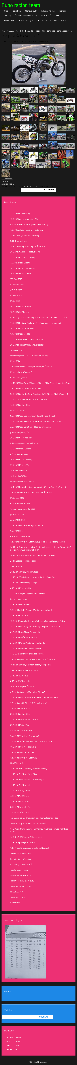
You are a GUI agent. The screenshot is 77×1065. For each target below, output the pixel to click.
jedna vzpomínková (18, 599)
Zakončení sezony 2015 (20, 875)
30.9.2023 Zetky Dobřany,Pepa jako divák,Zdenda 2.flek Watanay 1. (39, 394)
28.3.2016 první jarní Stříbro (22, 842)
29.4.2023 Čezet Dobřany (21, 459)
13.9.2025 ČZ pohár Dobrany (22, 257)
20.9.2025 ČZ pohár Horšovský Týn (25, 251)
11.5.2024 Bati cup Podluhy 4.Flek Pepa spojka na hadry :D (35, 323)
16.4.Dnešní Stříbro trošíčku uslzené (26, 837)
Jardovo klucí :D (17, 514)
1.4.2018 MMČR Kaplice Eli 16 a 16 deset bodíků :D (32, 741)
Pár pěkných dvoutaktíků (24, 31)
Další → (5, 181)
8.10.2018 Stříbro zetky (20, 681)
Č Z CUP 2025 (16, 290)
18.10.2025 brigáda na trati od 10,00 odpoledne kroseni (42, 20)
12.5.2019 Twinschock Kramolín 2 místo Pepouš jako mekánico (37, 621)
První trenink (15, 902)
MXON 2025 (8, 20)
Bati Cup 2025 (16, 295)
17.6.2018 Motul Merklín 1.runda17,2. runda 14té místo (34, 697)
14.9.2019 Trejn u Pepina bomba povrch (27, 593)
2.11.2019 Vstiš (16, 566)
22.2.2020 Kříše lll (18, 520)
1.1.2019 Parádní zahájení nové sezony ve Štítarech (32, 659)
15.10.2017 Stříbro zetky (20, 785)
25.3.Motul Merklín (18, 470)
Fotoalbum (16, 11)
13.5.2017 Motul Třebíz (20, 801)
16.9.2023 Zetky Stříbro (20, 405)
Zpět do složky (8, 184)
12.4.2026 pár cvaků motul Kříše (24, 219)
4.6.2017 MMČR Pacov (20, 796)
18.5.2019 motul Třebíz (20, 615)
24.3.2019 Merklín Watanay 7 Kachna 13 (27, 643)
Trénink (62, 11)
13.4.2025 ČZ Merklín (50, 15)
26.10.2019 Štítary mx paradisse (24, 572)
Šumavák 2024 (16, 350)
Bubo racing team (21, 5)
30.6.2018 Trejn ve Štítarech (22, 686)
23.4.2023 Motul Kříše (19, 465)
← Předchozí (7, 178)
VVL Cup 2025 (16, 279)
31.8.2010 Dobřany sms (20, 604)
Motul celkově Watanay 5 (21, 372)
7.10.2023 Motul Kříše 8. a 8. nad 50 (25, 388)
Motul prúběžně (17, 410)
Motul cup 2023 (17, 498)
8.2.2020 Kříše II (17, 531)
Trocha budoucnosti (19, 870)
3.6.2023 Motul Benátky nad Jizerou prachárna (30, 427)
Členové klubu (31, 11)
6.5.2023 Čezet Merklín (20, 454)
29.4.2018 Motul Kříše (19, 725)
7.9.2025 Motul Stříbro (20, 262)
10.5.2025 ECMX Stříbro (20, 273)
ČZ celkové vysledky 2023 (21, 377)
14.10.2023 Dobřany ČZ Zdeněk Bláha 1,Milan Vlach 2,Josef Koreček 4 (40, 383)
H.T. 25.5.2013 (16, 891)
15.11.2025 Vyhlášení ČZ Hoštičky (24, 235)
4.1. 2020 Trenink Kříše (20, 536)
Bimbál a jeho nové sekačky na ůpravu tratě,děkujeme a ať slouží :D (39, 317)
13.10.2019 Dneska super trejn (23, 582)
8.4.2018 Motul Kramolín (21, 730)
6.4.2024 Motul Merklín (20, 334)
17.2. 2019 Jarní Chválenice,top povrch (27, 653)
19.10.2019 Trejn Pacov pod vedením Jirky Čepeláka (32, 577)
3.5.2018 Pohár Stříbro (20, 708)
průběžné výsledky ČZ (19, 432)
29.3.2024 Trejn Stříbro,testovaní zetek (27, 345)
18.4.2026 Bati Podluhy (20, 213)
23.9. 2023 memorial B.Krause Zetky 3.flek (28, 399)
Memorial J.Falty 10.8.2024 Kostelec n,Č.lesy (29, 355)
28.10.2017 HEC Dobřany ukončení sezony (28, 768)
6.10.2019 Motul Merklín (21, 588)
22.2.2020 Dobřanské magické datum (26, 525)
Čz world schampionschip (26, 15)
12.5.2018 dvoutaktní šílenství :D (24, 719)
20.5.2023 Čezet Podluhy (21, 437)
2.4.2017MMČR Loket (19, 812)
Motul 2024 (15, 361)
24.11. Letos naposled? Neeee (23, 561)
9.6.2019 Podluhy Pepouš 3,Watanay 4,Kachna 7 (31, 610)
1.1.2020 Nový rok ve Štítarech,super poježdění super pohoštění (38, 542)
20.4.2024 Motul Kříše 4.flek (22, 328)
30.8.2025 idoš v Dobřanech (22, 268)
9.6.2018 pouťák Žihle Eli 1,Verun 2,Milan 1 (28, 703)
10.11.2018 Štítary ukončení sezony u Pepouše (30, 664)
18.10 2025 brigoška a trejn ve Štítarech (27, 246)
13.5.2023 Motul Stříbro (20, 448)
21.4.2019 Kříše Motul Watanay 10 (25, 632)
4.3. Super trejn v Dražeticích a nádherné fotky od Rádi (34, 818)
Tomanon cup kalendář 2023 (22, 509)
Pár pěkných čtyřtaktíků (20, 859)
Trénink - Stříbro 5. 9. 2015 (21, 886)
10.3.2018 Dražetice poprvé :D (23, 747)
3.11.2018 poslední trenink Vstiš (24, 670)
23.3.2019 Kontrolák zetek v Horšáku (26, 648)
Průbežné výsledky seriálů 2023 (24, 443)
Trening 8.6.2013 (17, 897)
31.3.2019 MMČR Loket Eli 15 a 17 (25, 637)
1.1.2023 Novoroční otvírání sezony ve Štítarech (31, 492)
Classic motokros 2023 (20, 503)
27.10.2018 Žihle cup (19, 675)
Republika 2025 (17, 284)
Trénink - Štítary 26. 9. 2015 (22, 880)
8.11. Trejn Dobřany (19, 241)
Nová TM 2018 (16, 763)
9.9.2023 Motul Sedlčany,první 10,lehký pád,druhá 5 (32, 416)
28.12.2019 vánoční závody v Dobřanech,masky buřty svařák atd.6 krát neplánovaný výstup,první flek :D (41, 548)
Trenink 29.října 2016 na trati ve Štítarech (28, 823)
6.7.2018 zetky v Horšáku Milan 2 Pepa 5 (27, 692)
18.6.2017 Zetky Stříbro (20, 790)
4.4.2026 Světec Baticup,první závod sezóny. (29, 224)
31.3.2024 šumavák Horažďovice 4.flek (27, 339)
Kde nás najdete (48, 11)
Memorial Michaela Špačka (22, 481)
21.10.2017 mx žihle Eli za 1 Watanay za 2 (28, 779)
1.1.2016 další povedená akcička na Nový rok (29, 848)
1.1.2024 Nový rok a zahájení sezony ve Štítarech (31, 366)
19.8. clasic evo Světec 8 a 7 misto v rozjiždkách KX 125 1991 (36, 421)
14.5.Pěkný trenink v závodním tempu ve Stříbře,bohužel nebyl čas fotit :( (39, 830)
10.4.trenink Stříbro (18, 476)
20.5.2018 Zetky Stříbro (20, 714)
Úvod (5, 11)
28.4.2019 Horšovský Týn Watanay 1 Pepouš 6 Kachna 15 (35, 626)
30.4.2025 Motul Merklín (21, 306)
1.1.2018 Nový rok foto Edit (22, 752)
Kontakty (7, 15)
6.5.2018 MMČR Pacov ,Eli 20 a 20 (24, 736)
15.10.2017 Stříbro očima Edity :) (24, 774)
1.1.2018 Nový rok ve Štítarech (23, 758)
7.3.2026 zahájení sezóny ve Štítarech (26, 230)
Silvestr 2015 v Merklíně (20, 853)
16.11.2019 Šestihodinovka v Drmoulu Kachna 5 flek (32, 555)
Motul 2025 (15, 301)
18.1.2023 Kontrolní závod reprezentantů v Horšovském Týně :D (38, 487)
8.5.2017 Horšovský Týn (20, 807)
